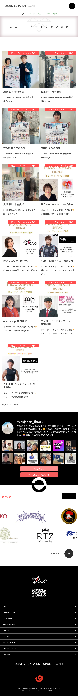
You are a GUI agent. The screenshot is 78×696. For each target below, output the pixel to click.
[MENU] (72, 6)
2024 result (8, 618)
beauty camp (9, 624)
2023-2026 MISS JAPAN (39, 664)
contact (7, 654)
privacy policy (10, 648)
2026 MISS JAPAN (20, 6)
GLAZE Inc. (52, 691)
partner (7, 630)
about (6, 606)
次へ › (17, 404)
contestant (9, 612)
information (9, 642)
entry (6, 636)
